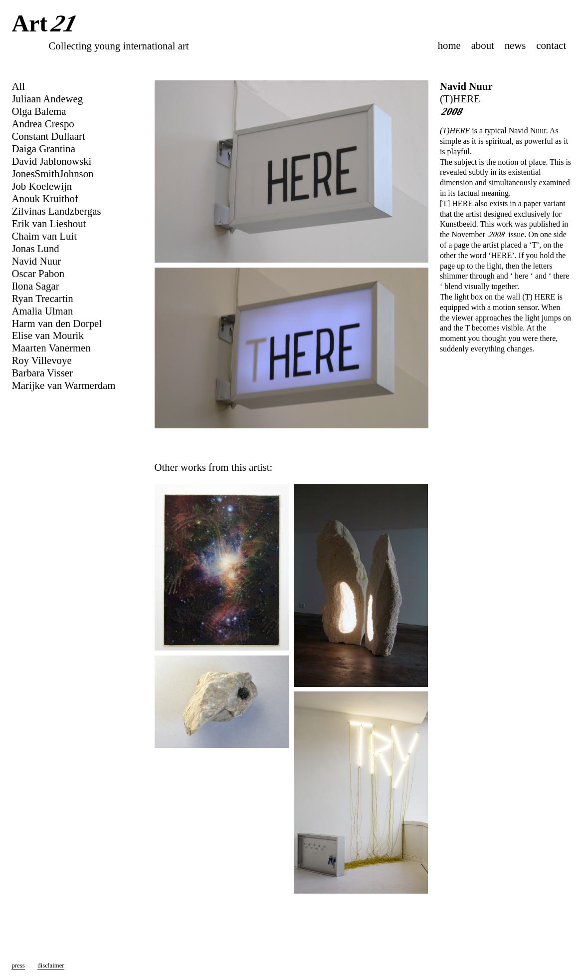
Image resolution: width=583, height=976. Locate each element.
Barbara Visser (42, 372)
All (18, 86)
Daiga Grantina (43, 148)
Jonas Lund (35, 248)
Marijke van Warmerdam (63, 385)
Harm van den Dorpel (56, 323)
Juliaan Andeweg (47, 98)
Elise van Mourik (47, 335)
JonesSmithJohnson (52, 173)
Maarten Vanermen (50, 347)
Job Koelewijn (41, 186)
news (515, 45)
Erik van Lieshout (48, 223)
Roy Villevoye (41, 360)
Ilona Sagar (35, 286)
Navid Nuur (466, 86)
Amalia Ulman (42, 311)
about (482, 45)
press (17, 965)
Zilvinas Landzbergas (56, 211)
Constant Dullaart (48, 136)
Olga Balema (38, 111)
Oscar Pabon (37, 273)
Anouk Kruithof (44, 198)
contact (551, 45)
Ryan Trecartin (42, 298)
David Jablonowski (51, 161)
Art (46, 24)
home (449, 45)
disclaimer (50, 965)
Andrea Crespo (42, 123)
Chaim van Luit (44, 236)
